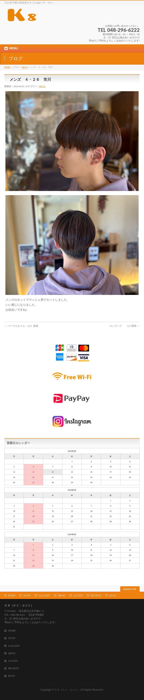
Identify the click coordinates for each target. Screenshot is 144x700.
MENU (61, 595)
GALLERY (44, 595)
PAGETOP (129, 589)
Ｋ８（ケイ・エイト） (67, 689)
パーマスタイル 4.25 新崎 (21, 325)
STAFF (27, 595)
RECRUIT (96, 595)
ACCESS (78, 595)
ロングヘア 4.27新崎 (125, 325)
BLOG (25, 67)
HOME (7, 67)
